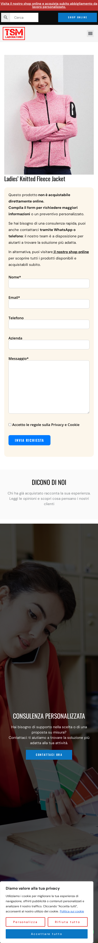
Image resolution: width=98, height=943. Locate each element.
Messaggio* (49, 385)
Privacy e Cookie (65, 424)
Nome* (49, 280)
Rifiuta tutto (67, 922)
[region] (46, 912)
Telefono (49, 321)
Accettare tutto (46, 934)
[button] (90, 33)
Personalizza (25, 922)
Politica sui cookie (72, 911)
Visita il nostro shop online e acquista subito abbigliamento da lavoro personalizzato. (49, 5)
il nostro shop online (71, 251)
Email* (49, 301)
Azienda (49, 341)
